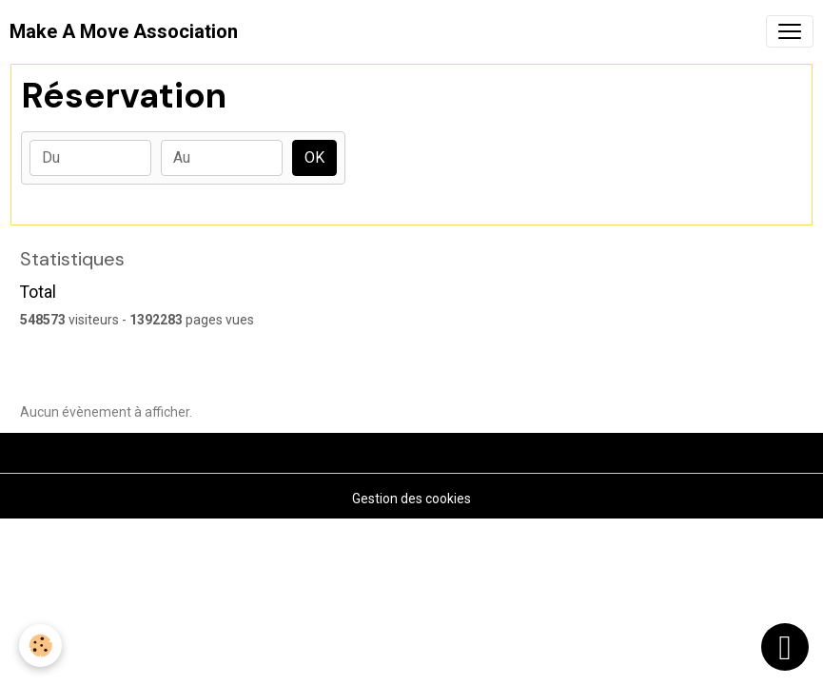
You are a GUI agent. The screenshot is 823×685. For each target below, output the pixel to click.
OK (314, 157)
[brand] (124, 31)
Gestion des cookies (411, 498)
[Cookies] (40, 645)
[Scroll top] (785, 647)
